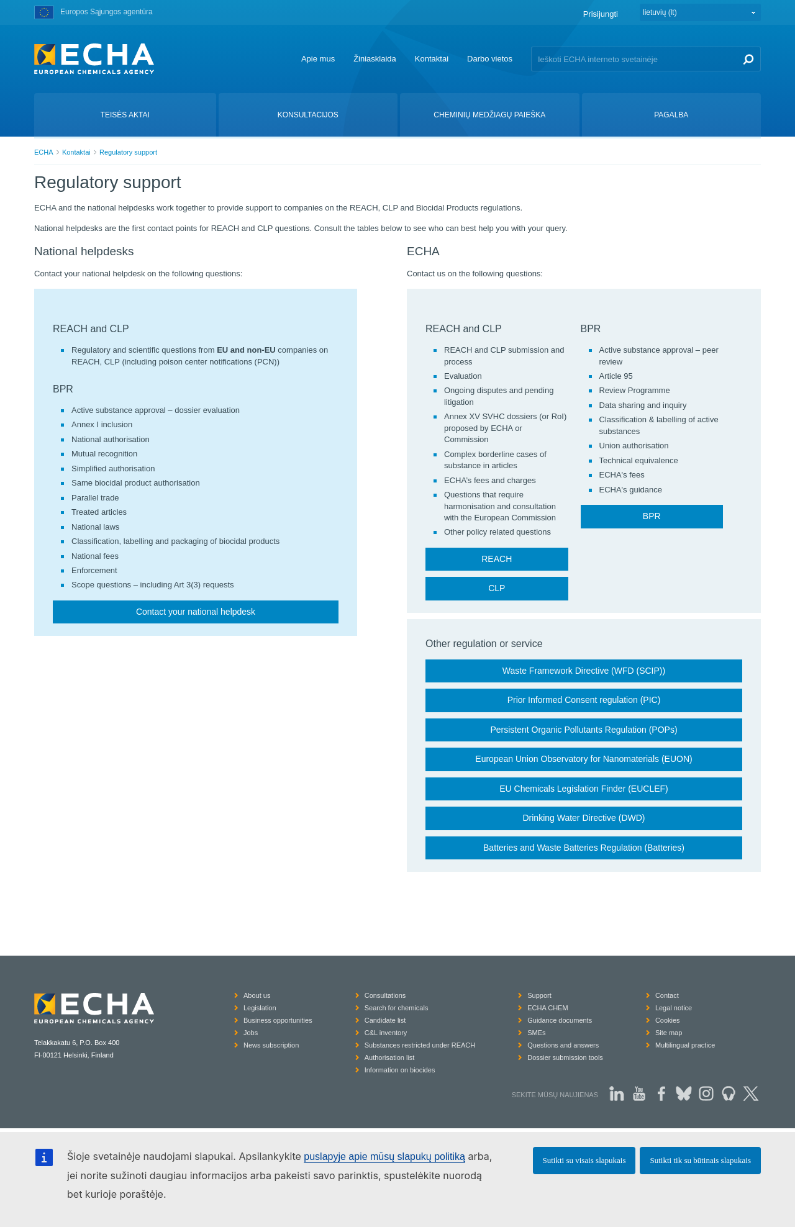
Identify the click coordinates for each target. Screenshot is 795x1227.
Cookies (667, 1020)
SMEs (536, 1032)
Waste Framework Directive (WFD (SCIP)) (583, 671)
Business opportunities (277, 1020)
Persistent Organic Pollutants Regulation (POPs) (583, 730)
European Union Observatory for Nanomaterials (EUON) (583, 759)
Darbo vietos (489, 58)
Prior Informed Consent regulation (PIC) (584, 700)
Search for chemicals (397, 1008)
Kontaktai (431, 58)
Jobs (250, 1032)
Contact (667, 995)
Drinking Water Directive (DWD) (583, 818)
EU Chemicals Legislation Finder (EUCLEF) (583, 789)
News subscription (271, 1045)
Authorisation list (390, 1057)
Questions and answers (563, 1045)
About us (256, 995)
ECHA (43, 152)
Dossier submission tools (565, 1057)
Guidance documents (559, 1020)
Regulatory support (128, 152)
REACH (496, 559)
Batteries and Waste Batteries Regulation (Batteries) (583, 848)
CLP (496, 588)
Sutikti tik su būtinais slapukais (700, 1160)
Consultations (385, 995)
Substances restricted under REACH (420, 1045)
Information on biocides (400, 1070)
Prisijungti (600, 14)
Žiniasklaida (374, 58)
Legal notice (673, 1008)
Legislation (259, 1008)
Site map (668, 1032)
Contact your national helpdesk (195, 612)
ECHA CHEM (547, 1008)
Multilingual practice (685, 1045)
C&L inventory (386, 1032)
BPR (652, 516)
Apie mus (318, 58)
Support (539, 995)
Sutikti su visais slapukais (584, 1160)
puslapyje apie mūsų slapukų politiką (384, 1156)
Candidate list (385, 1020)
